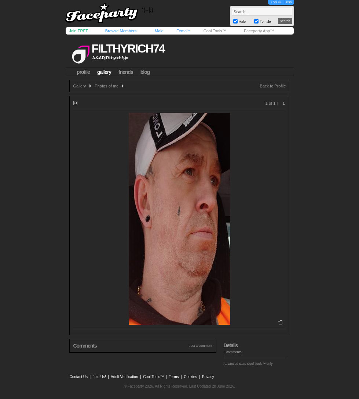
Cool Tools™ (215, 31)
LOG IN (276, 2)
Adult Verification (124, 377)
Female (183, 31)
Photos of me (106, 86)
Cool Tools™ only (260, 364)
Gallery (79, 86)
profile (83, 72)
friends (125, 72)
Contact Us (79, 377)
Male (159, 31)
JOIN (288, 2)
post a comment (200, 346)
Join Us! (99, 377)
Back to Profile (273, 86)
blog (145, 72)
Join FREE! (79, 31)
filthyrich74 (127, 48)
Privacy (208, 377)
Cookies (190, 377)
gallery (104, 72)
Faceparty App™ (259, 31)
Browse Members (121, 31)
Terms (174, 377)
